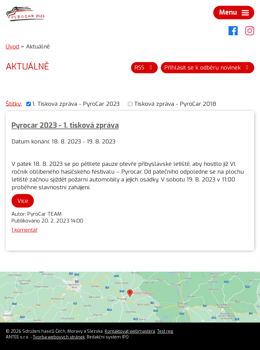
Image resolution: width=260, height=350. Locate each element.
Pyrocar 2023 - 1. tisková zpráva (65, 125)
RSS (144, 68)
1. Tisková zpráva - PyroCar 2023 (76, 104)
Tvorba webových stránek (59, 337)
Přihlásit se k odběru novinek (207, 68)
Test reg (165, 331)
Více (22, 201)
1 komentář (25, 230)
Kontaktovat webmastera (130, 331)
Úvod (12, 47)
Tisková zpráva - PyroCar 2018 (175, 104)
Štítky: (14, 104)
